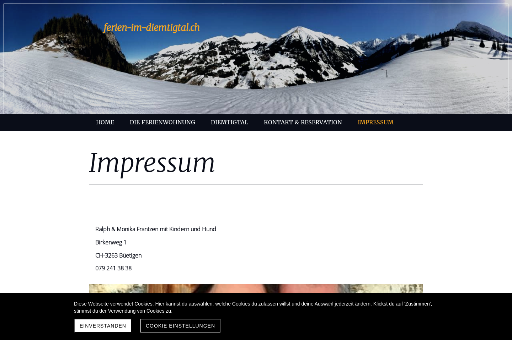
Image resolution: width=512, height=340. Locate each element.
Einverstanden (103, 326)
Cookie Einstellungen (180, 326)
